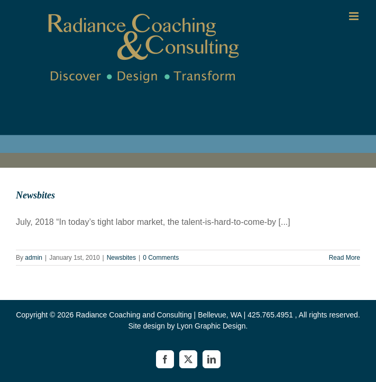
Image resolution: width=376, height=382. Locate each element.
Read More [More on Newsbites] (344, 257)
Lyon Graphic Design (211, 326)
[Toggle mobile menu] (354, 16)
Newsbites (35, 195)
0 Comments (161, 257)
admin (33, 257)
